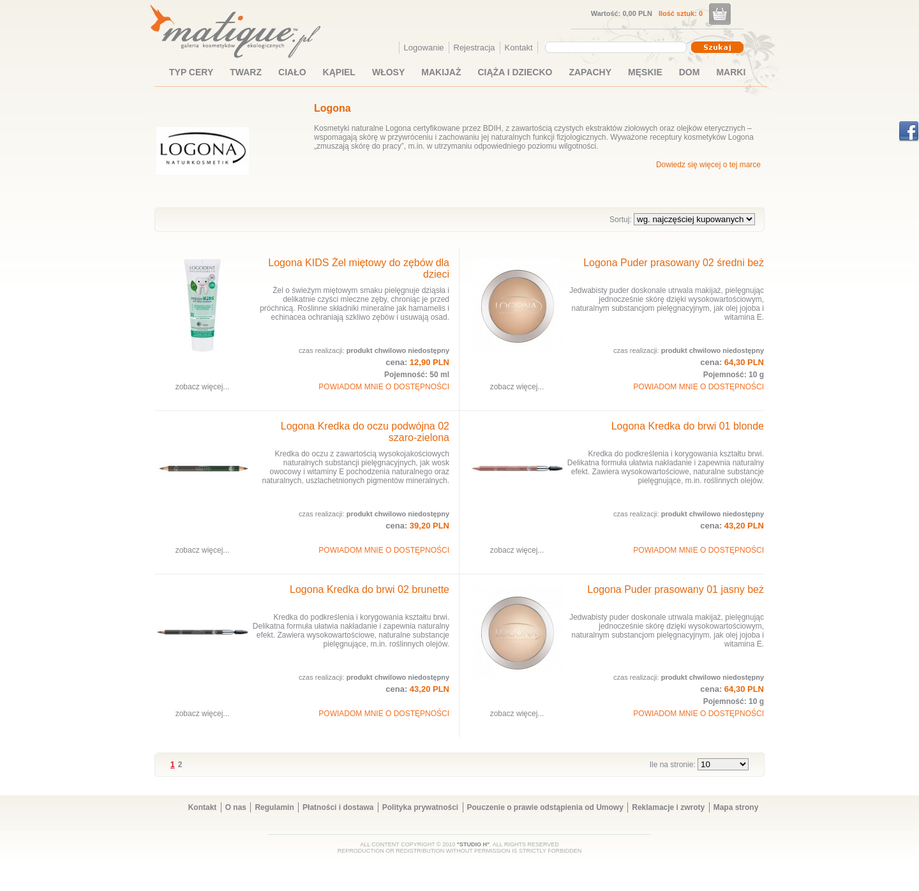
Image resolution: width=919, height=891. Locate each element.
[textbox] (612, 46)
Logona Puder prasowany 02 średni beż (673, 262)
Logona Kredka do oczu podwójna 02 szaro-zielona (365, 432)
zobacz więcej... (203, 386)
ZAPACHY (590, 72)
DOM (689, 72)
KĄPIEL (339, 72)
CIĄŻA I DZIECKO (515, 72)
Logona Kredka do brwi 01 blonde (687, 426)
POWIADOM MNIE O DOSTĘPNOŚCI (383, 386)
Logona (332, 108)
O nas (235, 807)
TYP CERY (191, 72)
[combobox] (617, 47)
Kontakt (519, 47)
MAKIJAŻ (441, 72)
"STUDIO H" (473, 844)
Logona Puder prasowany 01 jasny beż (675, 589)
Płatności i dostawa (338, 807)
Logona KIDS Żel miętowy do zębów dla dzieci (358, 268)
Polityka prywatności (420, 807)
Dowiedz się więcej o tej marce (708, 164)
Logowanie (424, 47)
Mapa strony (736, 807)
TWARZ (246, 72)
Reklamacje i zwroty (668, 807)
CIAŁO (292, 72)
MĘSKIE (645, 72)
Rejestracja (474, 47)
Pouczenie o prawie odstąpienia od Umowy (545, 807)
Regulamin (274, 807)
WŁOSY (388, 72)
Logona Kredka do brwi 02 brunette (369, 589)
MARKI (730, 72)
